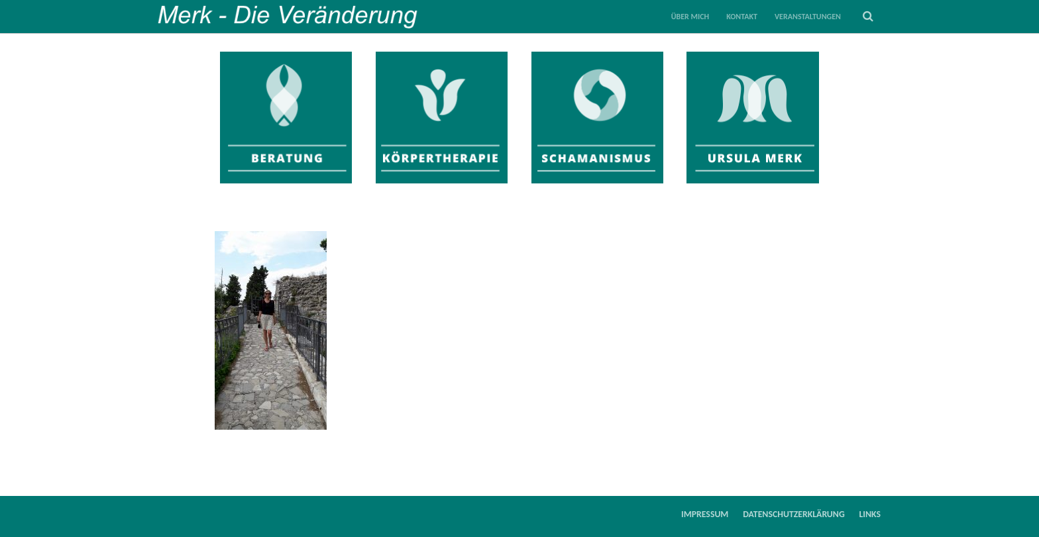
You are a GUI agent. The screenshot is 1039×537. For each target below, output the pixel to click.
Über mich (690, 16)
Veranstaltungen (808, 16)
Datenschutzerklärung (794, 514)
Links (870, 514)
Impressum (704, 514)
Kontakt (741, 16)
